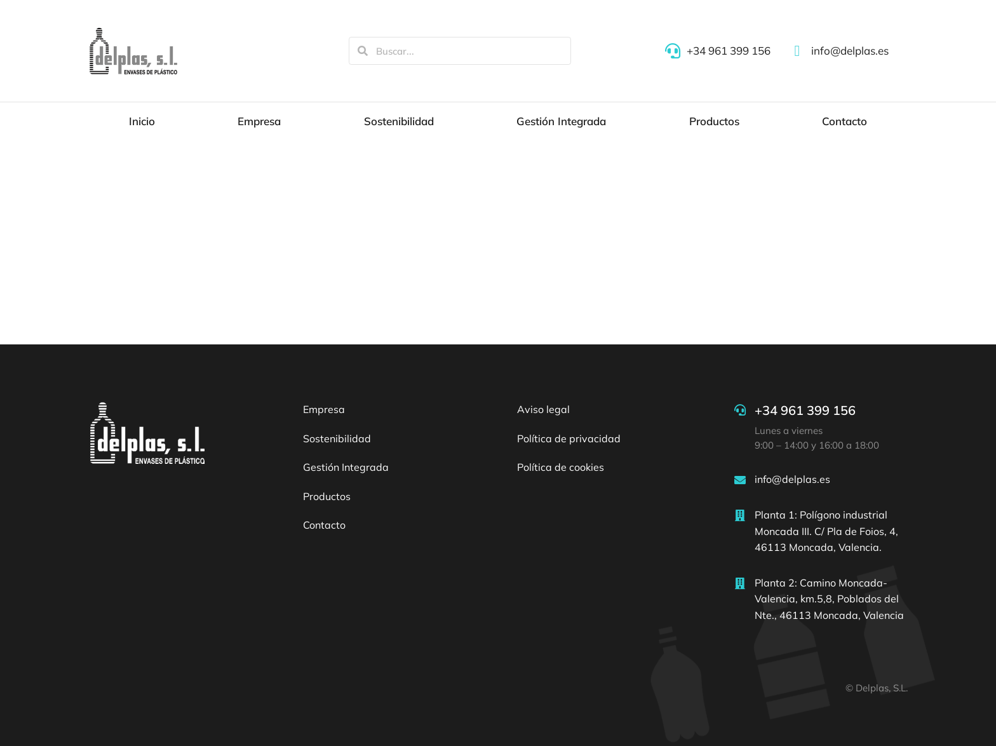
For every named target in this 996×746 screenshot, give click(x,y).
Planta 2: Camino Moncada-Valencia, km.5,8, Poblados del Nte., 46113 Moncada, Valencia (829, 598)
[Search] (362, 50)
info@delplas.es (792, 479)
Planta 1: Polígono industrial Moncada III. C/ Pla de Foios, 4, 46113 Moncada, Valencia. (826, 530)
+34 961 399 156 (805, 410)
